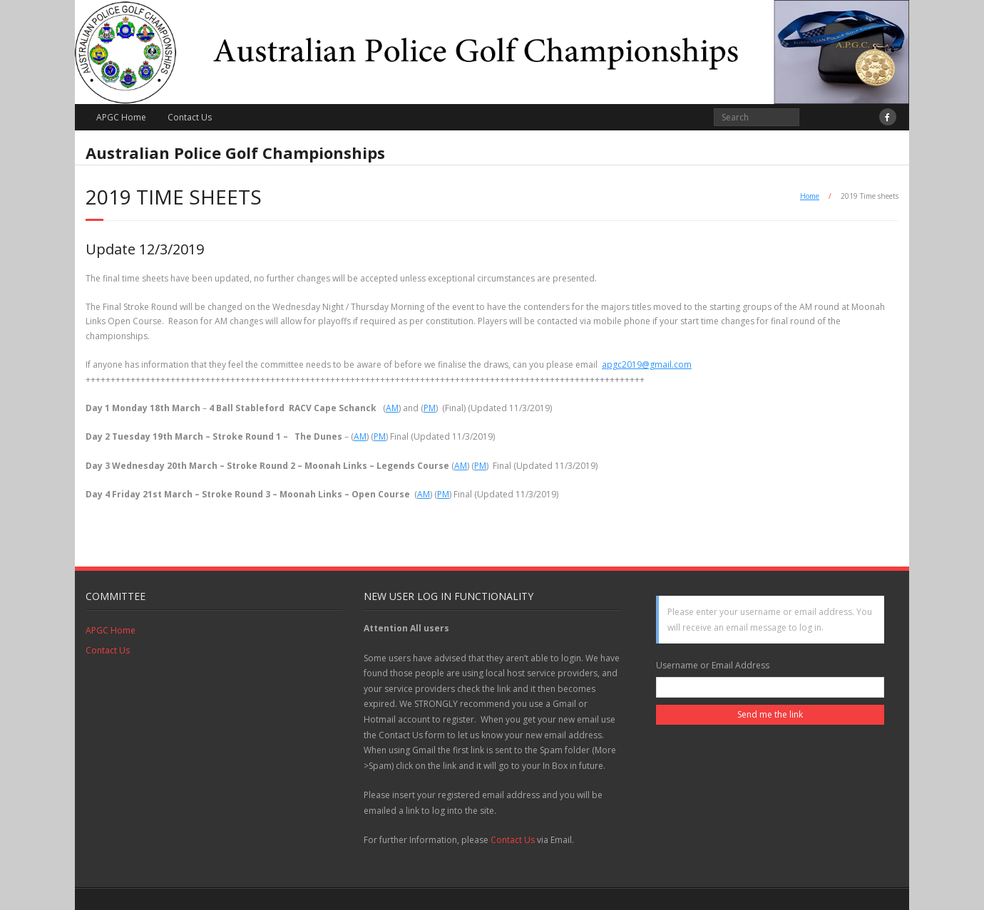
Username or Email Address (712, 665)
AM (392, 408)
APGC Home (121, 117)
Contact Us (190, 117)
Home (809, 196)
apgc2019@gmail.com (647, 364)
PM (430, 408)
